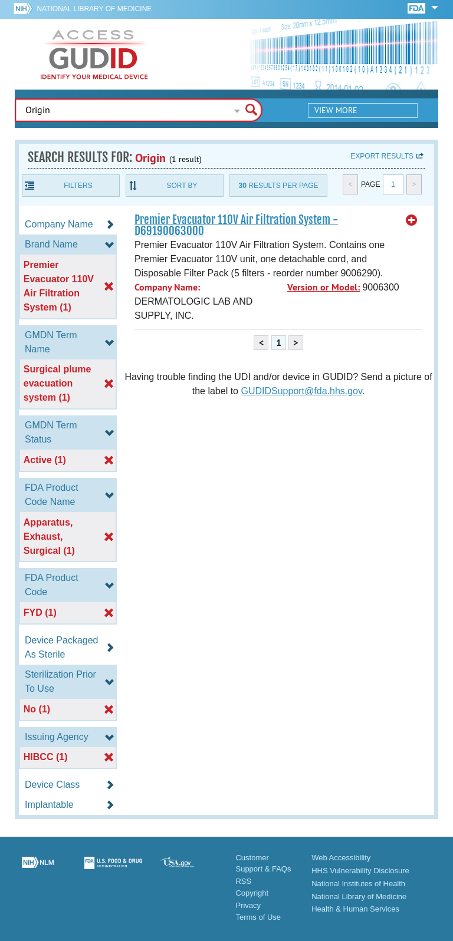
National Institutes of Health (358, 883)
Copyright (251, 893)
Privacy (248, 905)
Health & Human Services (355, 908)
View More (335, 110)
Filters (78, 185)
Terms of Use (258, 917)
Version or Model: (323, 287)
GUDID (94, 54)
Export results (381, 156)
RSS (243, 881)
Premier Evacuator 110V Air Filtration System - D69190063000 (236, 225)
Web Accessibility (340, 857)
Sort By (181, 185)
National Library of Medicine (94, 9)
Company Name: (167, 287)
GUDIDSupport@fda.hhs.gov (301, 391)
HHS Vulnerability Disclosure (360, 870)
